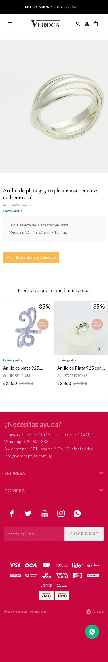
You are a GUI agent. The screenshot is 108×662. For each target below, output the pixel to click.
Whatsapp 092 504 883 (26, 441)
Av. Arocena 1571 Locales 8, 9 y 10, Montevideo (49, 448)
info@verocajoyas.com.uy (28, 455)
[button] (98, 349)
